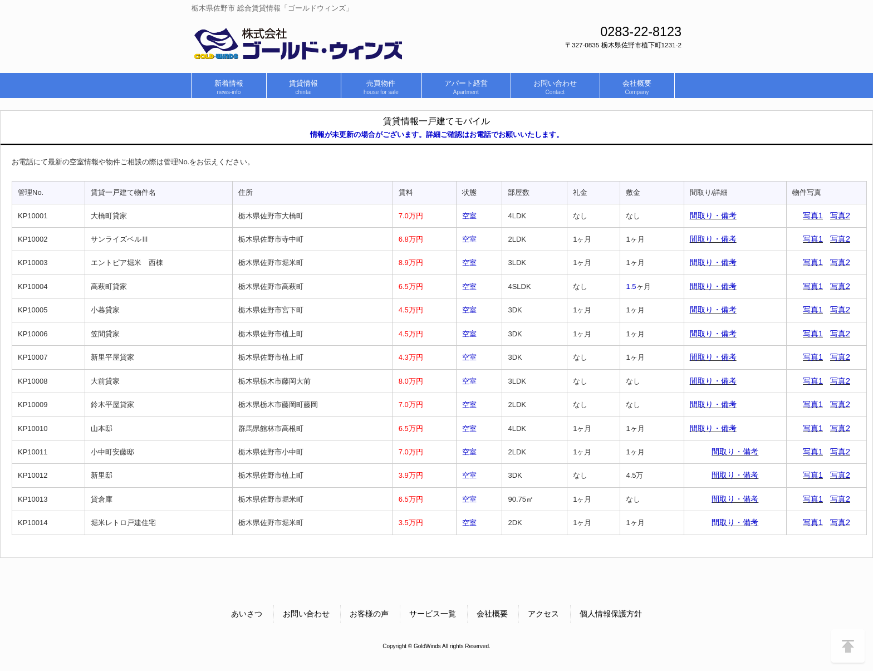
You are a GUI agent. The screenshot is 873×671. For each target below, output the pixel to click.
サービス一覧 (432, 613)
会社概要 (492, 613)
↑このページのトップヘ (847, 645)
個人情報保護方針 (611, 613)
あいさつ (246, 613)
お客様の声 (369, 613)
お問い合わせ (306, 613)
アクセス (543, 613)
